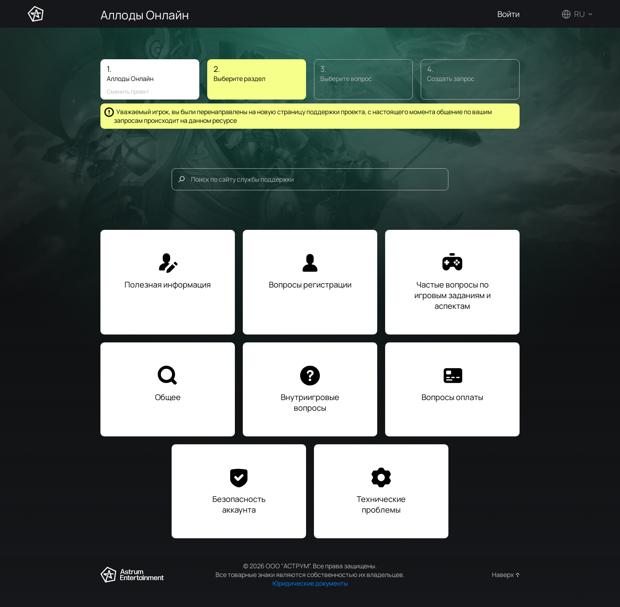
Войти (508, 14)
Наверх (503, 574)
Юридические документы (310, 583)
